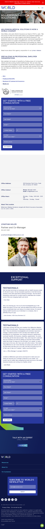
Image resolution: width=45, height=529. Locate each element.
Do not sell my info (16, 507)
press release (36, 50)
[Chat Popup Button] (42, 525)
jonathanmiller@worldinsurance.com (12, 235)
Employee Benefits (9, 79)
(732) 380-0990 (22, 445)
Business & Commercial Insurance (13, 81)
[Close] (43, 3)
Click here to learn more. (22, 3)
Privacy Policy (6, 507)
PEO (4, 76)
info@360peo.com (32, 191)
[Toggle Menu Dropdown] (22, 463)
